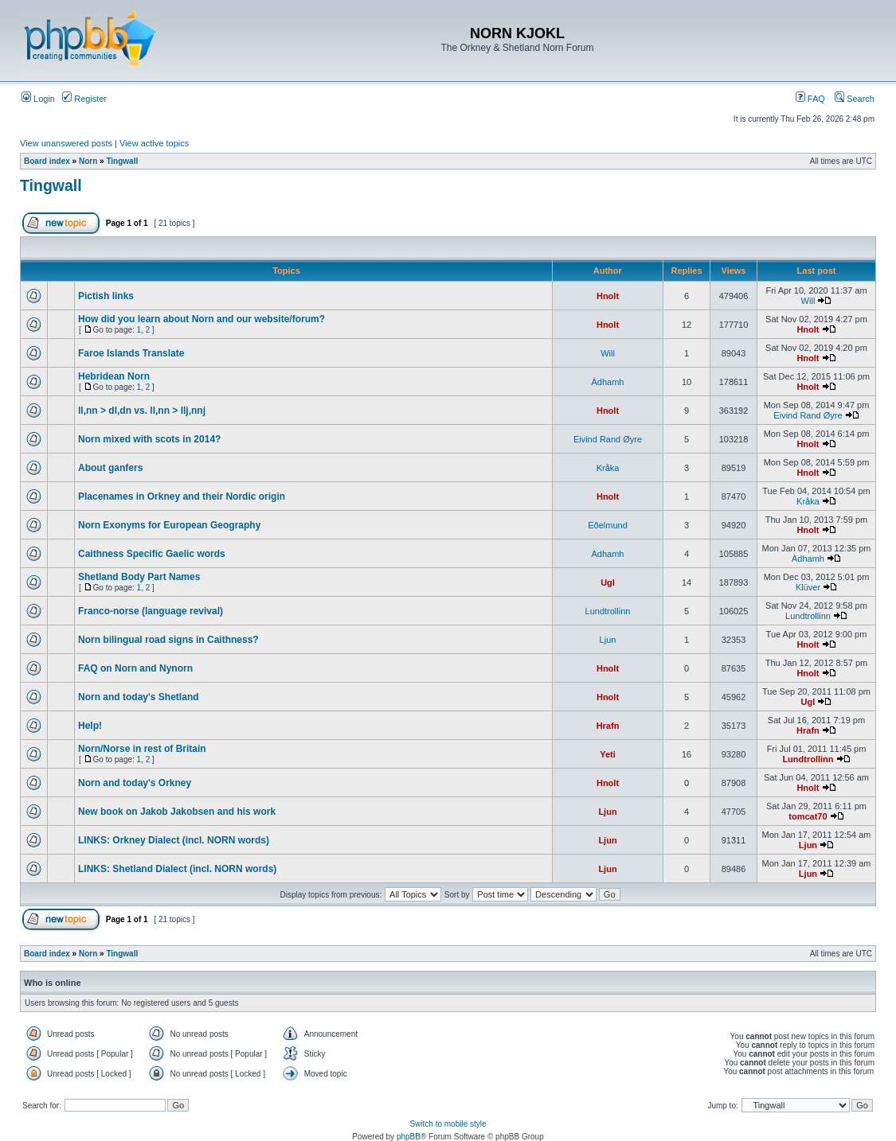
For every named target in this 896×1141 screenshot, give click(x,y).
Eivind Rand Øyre (807, 415)
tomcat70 (807, 816)
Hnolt (608, 296)
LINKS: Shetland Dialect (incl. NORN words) (177, 868)
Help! (90, 725)
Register (84, 98)
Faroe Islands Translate (131, 353)
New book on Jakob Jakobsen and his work (177, 811)
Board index (47, 161)
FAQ (810, 98)
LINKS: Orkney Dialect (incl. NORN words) (173, 840)
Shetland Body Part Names (139, 576)
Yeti (608, 754)
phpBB (409, 1136)
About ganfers (110, 467)
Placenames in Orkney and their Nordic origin (181, 496)
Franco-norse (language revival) (150, 611)
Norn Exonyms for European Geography (169, 525)
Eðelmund (608, 525)
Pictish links (106, 296)
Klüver (808, 587)
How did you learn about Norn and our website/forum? (201, 319)
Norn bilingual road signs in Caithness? (168, 639)
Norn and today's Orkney (134, 783)
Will (808, 301)
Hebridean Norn (114, 376)
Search (854, 98)
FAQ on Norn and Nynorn (135, 668)
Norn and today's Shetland (138, 697)
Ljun (608, 639)
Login (38, 98)
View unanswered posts (66, 143)
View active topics (154, 143)
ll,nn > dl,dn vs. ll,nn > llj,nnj (141, 410)
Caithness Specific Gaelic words (151, 553)
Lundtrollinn (608, 611)
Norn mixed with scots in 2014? (149, 439)
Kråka (608, 468)
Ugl (608, 582)
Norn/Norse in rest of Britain (142, 748)
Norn (88, 161)
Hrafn (608, 725)
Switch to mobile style (447, 1124)
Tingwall (122, 161)
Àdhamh (608, 382)
